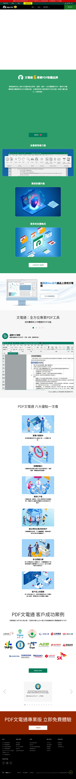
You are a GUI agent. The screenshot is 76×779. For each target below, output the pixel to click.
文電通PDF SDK (5, 752)
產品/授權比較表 (33, 742)
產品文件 (32, 744)
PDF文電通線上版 (6, 754)
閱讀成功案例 (38, 671)
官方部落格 (49, 744)
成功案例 (49, 748)
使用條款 (19, 772)
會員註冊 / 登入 (69, 3)
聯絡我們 (70, 7)
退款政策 (31, 772)
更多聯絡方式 (61, 746)
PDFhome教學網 (19, 746)
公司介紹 (49, 742)
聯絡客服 (18, 744)
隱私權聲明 (25, 772)
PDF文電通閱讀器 (6, 748)
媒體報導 (49, 746)
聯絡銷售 (60, 742)
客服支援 (60, 744)
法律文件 (49, 750)
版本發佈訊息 (32, 750)
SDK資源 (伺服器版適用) (35, 746)
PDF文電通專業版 (50, 296)
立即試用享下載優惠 (38, 265)
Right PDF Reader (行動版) (8, 750)
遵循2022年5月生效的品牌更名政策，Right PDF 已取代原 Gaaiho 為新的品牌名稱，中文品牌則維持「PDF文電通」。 (38, 1)
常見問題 (18, 742)
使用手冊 (18, 748)
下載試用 (38, 728)
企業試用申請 (28, 3)
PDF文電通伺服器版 (6, 746)
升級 (19, 3)
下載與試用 (5, 3)
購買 (13, 3)
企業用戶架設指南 (20, 750)
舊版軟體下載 (32, 748)
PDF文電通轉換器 (6, 744)
